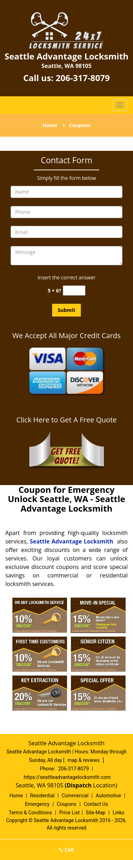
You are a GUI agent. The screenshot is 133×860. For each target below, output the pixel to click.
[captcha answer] (74, 290)
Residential (42, 795)
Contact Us (96, 804)
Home (50, 125)
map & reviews (84, 760)
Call (66, 849)
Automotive (108, 795)
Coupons (67, 804)
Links (118, 812)
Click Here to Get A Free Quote (66, 420)
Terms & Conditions (30, 812)
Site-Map (95, 812)
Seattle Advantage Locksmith (71, 541)
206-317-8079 (83, 78)
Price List (69, 812)
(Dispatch (79, 785)
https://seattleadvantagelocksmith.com (67, 777)
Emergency (37, 804)
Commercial (75, 795)
